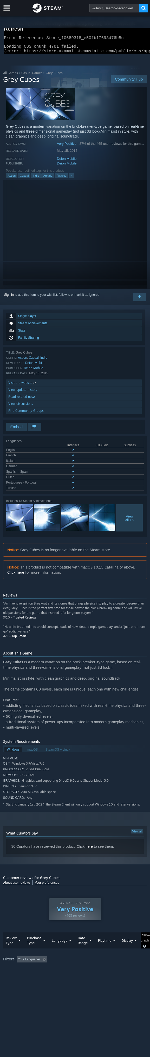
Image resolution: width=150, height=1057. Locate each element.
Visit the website (22, 386)
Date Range (83, 939)
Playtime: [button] (121, 958)
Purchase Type (34, 939)
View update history (22, 393)
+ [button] (71, 178)
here (89, 838)
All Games (10, 76)
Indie (36, 178)
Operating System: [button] (69, 965)
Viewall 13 (129, 510)
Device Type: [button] (13, 971)
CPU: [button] (95, 965)
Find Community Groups (26, 414)
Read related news (22, 400)
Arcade (47, 178)
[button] (20, 958)
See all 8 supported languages (27, 481)
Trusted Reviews (25, 609)
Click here (15, 564)
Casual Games (31, 76)
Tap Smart (19, 628)
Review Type (11, 939)
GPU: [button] (113, 965)
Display (127, 939)
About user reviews (16, 874)
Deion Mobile (67, 162)
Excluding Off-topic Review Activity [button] (82, 958)
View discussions (20, 407)
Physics (61, 178)
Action (12, 178)
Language (59, 939)
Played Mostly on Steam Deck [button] (25, 965)
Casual (24, 178)
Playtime (104, 939)
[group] (75, 965)
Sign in (9, 298)
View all (137, 823)
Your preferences (47, 874)
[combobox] (114, 8)
